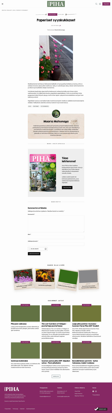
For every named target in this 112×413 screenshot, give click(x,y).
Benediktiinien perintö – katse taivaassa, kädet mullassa (85, 362)
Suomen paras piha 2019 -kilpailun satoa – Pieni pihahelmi (56, 362)
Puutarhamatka (45, 106)
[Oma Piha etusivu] (56, 4)
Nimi (29, 234)
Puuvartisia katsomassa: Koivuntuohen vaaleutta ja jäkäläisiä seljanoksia (88, 287)
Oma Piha (4, 10)
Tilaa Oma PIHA (67, 187)
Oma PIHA (77, 391)
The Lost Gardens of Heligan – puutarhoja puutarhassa (54, 325)
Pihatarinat (36, 106)
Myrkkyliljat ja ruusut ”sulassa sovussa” (24, 286)
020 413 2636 (43, 391)
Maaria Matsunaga (60, 30)
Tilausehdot (8, 409)
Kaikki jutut (56, 376)
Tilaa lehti (106, 4)
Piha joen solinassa (18, 324)
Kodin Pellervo (78, 393)
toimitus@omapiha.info (63, 396)
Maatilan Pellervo (79, 396)
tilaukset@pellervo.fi (45, 396)
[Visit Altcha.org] (45, 249)
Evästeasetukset (30, 409)
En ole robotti (34, 248)
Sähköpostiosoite (33, 241)
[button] (3, 4)
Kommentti (31, 214)
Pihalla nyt (9, 10)
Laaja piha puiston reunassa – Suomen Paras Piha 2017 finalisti (85, 325)
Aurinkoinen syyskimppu (44, 285)
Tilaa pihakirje (96, 395)
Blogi (14, 10)
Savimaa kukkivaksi (19, 361)
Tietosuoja (15, 409)
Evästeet (22, 409)
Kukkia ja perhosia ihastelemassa (67, 286)
